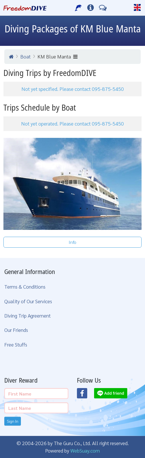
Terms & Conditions (24, 286)
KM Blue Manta (57, 56)
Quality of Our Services (28, 301)
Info (72, 242)
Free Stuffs (15, 344)
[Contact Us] (102, 8)
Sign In (12, 421)
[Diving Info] (90, 8)
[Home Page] (25, 7)
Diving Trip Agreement (27, 315)
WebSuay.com (85, 450)
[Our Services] (78, 8)
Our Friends (16, 329)
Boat (25, 56)
